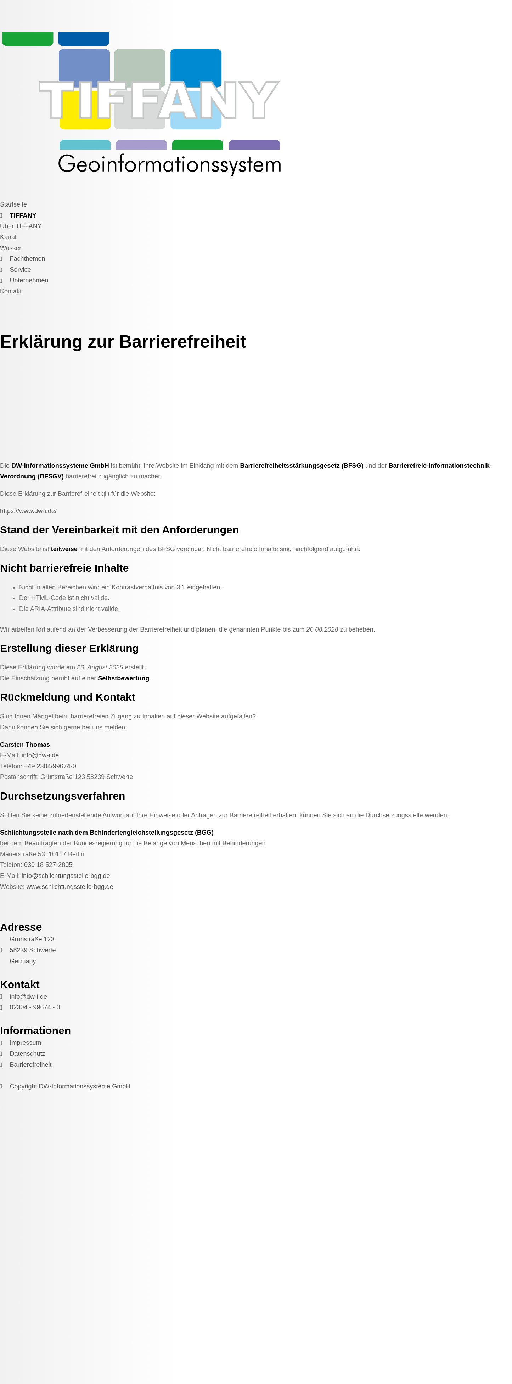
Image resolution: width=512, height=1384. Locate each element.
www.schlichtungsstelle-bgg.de (70, 886)
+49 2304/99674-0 (50, 766)
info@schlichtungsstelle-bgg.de (66, 875)
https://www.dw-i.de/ (28, 511)
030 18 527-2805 (48, 864)
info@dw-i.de (40, 755)
